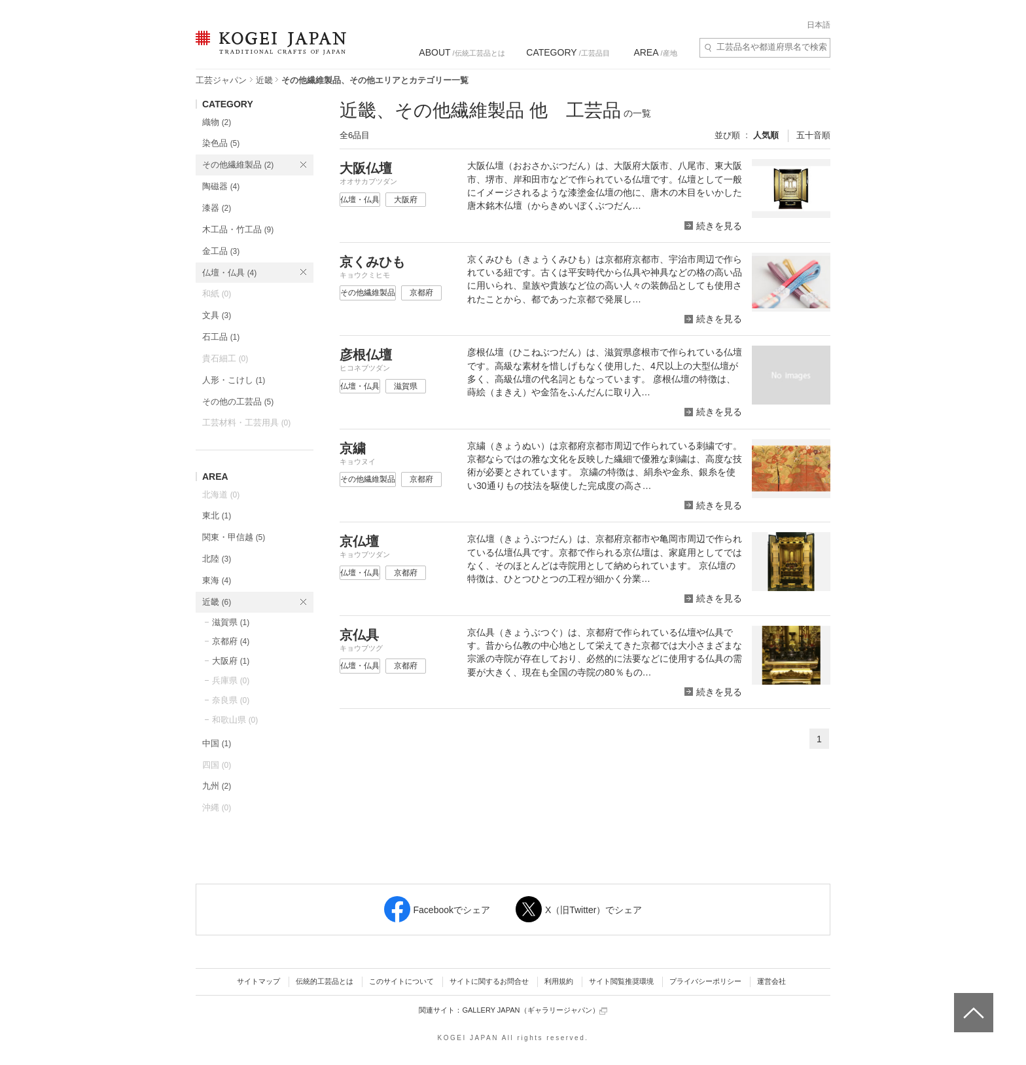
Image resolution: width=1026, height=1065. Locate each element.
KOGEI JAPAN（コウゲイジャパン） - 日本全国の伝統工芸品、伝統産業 (268, 50)
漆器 (216, 208)
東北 (216, 515)
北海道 (220, 494)
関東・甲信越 (233, 537)
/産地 (655, 52)
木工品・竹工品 (238, 229)
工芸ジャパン (221, 80)
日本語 (818, 24)
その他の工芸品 (238, 401)
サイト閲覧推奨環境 (621, 981)
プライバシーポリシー (705, 981)
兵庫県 (230, 680)
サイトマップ (258, 981)
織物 (216, 122)
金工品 (220, 251)
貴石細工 (225, 358)
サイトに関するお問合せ (489, 981)
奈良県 (230, 700)
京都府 (230, 641)
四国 (216, 765)
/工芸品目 (567, 52)
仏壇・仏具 (229, 273)
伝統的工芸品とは (324, 981)
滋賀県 (230, 622)
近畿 (264, 80)
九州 (216, 786)
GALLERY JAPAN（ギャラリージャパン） (534, 1010)
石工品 (220, 337)
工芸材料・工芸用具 (246, 422)
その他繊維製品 (238, 165)
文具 (216, 315)
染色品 (220, 143)
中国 (216, 743)
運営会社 (771, 981)
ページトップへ (972, 1003)
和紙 (216, 293)
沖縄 (216, 807)
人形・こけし (233, 380)
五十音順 (813, 135)
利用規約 (558, 981)
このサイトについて (401, 981)
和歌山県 (235, 720)
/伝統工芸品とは (461, 52)
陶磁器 (220, 186)
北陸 (216, 559)
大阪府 (230, 661)
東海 (216, 580)
